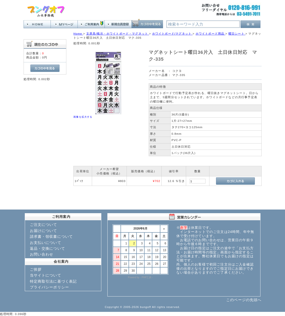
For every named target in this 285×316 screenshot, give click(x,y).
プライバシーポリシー (49, 287)
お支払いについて (45, 242)
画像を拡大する (82, 116)
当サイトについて (45, 275)
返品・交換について (47, 248)
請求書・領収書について (51, 236)
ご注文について (43, 224)
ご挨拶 (36, 269)
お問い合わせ (41, 254)
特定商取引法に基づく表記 (53, 281)
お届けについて (43, 231)
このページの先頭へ (243, 300)
